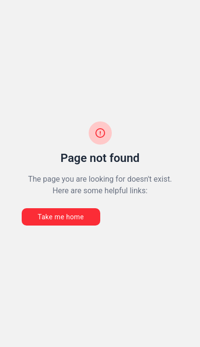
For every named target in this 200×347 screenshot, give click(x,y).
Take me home (61, 217)
